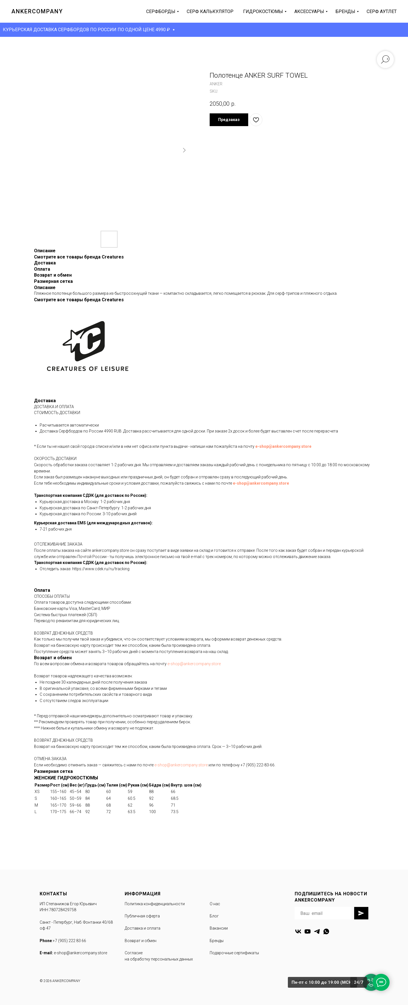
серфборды (160, 11)
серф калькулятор (210, 11)
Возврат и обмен (140, 940)
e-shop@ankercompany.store (283, 446)
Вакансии (219, 928)
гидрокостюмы (263, 11)
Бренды (217, 940)
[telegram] (316, 931)
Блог (214, 916)
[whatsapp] (326, 931)
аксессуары (309, 11)
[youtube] (307, 931)
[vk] (298, 931)
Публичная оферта (142, 916)
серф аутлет (382, 11)
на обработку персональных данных (159, 959)
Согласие (134, 953)
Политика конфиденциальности (155, 904)
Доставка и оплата (142, 928)
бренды (345, 11)
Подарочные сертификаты (234, 953)
